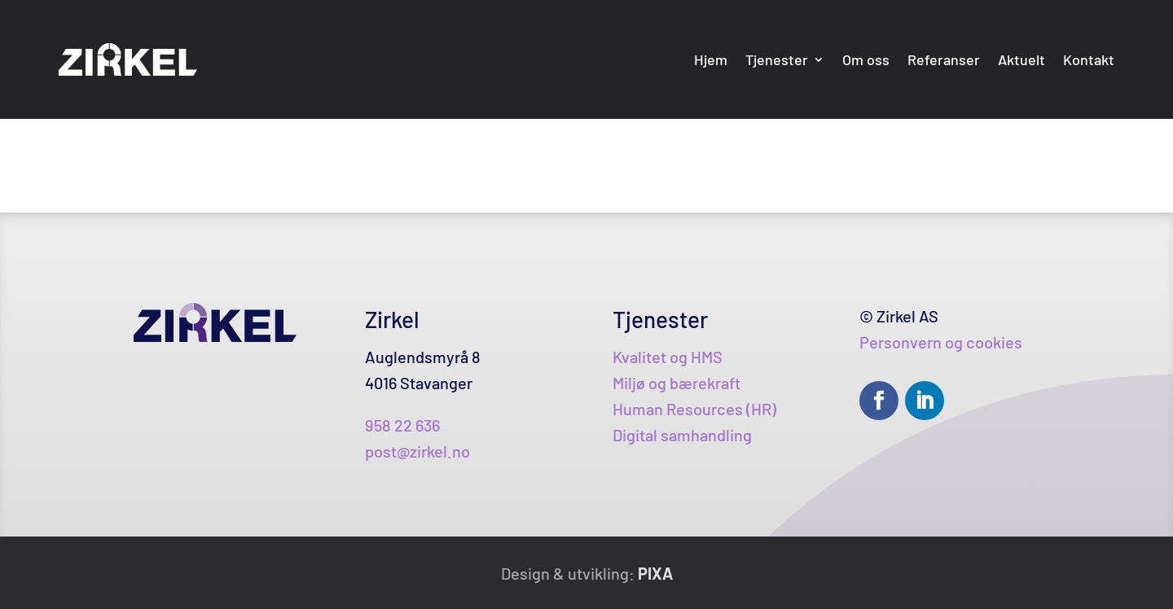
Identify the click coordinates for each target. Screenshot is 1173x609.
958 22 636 (402, 425)
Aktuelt (1021, 59)
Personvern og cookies (940, 342)
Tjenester (776, 59)
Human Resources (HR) (694, 408)
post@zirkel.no (417, 451)
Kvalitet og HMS (668, 356)
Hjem (710, 59)
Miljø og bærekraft (676, 382)
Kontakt (1088, 59)
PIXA (655, 573)
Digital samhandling (682, 435)
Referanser (943, 59)
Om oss (866, 59)
